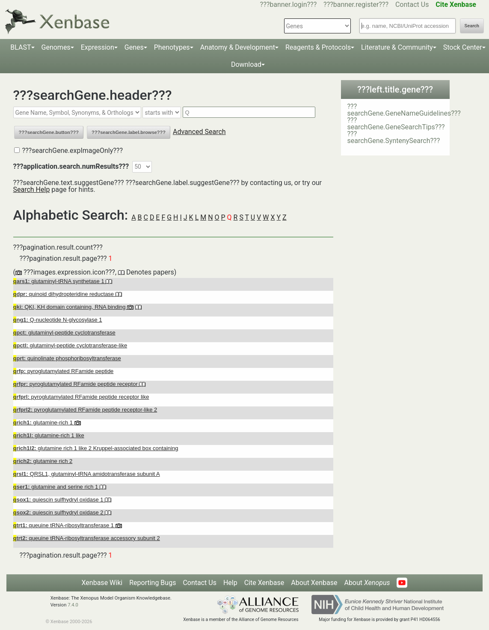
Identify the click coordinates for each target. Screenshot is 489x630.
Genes (134, 47)
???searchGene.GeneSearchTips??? (396, 123)
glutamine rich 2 (43, 461)
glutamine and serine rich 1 (56, 487)
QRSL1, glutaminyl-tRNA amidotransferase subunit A (86, 474)
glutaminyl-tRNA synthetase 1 (59, 281)
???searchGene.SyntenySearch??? (393, 137)
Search (472, 26)
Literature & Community (397, 47)
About (367, 583)
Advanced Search (199, 132)
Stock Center (462, 47)
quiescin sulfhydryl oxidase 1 (59, 499)
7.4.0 (73, 605)
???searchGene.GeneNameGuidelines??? (404, 109)
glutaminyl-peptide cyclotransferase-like (70, 345)
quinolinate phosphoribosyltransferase (67, 358)
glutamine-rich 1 (43, 422)
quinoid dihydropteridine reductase (64, 294)
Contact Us (412, 4)
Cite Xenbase (264, 583)
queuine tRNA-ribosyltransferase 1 (64, 525)
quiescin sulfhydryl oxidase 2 (59, 512)
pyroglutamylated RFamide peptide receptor (76, 384)
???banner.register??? (355, 4)
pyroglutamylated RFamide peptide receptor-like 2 (85, 409)
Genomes (56, 47)
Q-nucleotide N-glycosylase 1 (57, 319)
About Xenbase (314, 583)
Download (246, 64)
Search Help (31, 189)
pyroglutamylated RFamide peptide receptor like (81, 397)
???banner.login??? (288, 4)
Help (230, 583)
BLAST (20, 47)
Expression (97, 47)
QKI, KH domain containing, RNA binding (70, 307)
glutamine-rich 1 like (48, 435)
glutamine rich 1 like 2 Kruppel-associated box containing (95, 448)
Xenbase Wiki (102, 583)
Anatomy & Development (237, 47)
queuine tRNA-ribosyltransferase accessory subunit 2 (86, 538)
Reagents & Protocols (318, 47)
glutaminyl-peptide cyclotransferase (64, 332)
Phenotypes (172, 47)
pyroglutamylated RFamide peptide (63, 371)
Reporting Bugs (152, 583)
